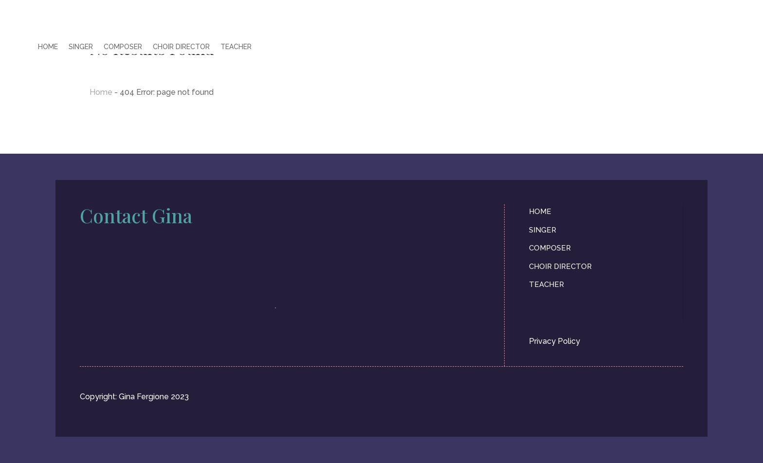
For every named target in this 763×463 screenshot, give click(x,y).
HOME (48, 47)
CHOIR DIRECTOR (181, 47)
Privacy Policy (554, 341)
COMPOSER (123, 47)
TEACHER (236, 47)
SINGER (81, 47)
